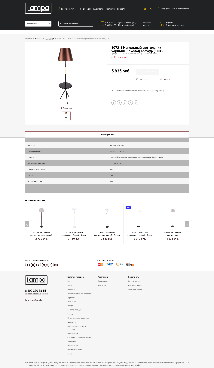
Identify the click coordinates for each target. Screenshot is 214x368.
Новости (121, 9)
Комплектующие (74, 310)
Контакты (110, 9)
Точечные (71, 342)
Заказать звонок (147, 24)
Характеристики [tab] (107, 134)
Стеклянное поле (74, 350)
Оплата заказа (134, 281)
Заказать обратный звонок (36, 294)
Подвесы (71, 289)
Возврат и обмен (135, 289)
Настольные (72, 346)
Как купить (98, 9)
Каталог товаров (33, 24)
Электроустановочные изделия (76, 327)
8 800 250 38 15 (119, 25)
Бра (68, 281)
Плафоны (71, 306)
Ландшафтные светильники (79, 294)
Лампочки (71, 302)
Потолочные (72, 333)
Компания (103, 277)
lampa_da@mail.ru (34, 300)
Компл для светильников (78, 318)
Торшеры (71, 298)
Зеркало (70, 314)
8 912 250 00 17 (120, 23)
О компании (85, 9)
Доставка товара (135, 285)
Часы (69, 285)
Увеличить (66, 108)
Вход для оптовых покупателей (173, 9)
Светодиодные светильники (79, 338)
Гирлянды (71, 322)
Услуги (70, 354)
